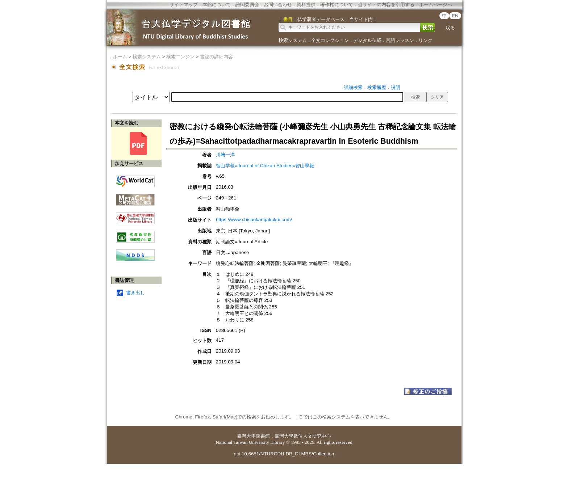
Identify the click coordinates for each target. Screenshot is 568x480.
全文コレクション (330, 40)
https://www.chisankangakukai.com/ (254, 219)
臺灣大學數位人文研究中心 (303, 436)
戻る (450, 27)
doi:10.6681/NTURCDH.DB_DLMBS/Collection (284, 453)
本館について (216, 4)
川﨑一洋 (225, 154)
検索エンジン (180, 56)
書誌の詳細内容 (216, 56)
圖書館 (263, 436)
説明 (395, 87)
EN (455, 15)
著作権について (336, 4)
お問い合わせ (278, 4)
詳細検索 (353, 87)
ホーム (120, 56)
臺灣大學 (246, 436)
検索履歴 (376, 87)
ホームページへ (435, 4)
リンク (425, 40)
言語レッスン (400, 40)
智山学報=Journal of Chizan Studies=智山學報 (265, 165)
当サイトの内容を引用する (386, 4)
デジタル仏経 (367, 40)
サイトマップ (184, 4)
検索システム (293, 40)
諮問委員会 (247, 4)
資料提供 (306, 4)
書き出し (135, 292)
